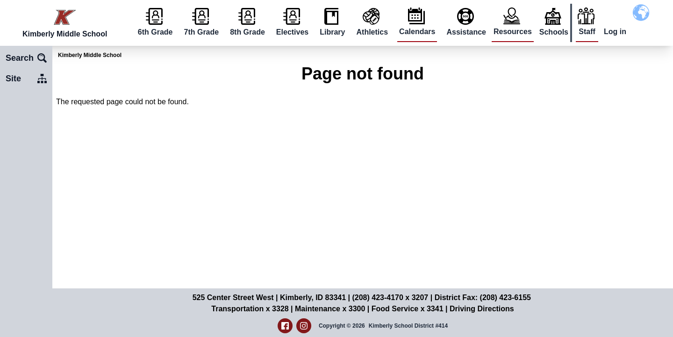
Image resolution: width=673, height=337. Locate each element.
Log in (615, 32)
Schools (553, 32)
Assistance (466, 32)
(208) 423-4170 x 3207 (390, 297)
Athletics (372, 32)
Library (332, 32)
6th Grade (155, 32)
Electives (292, 32)
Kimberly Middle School (90, 55)
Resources (513, 32)
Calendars (417, 32)
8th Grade (247, 32)
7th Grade (201, 32)
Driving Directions (482, 309)
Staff (587, 32)
